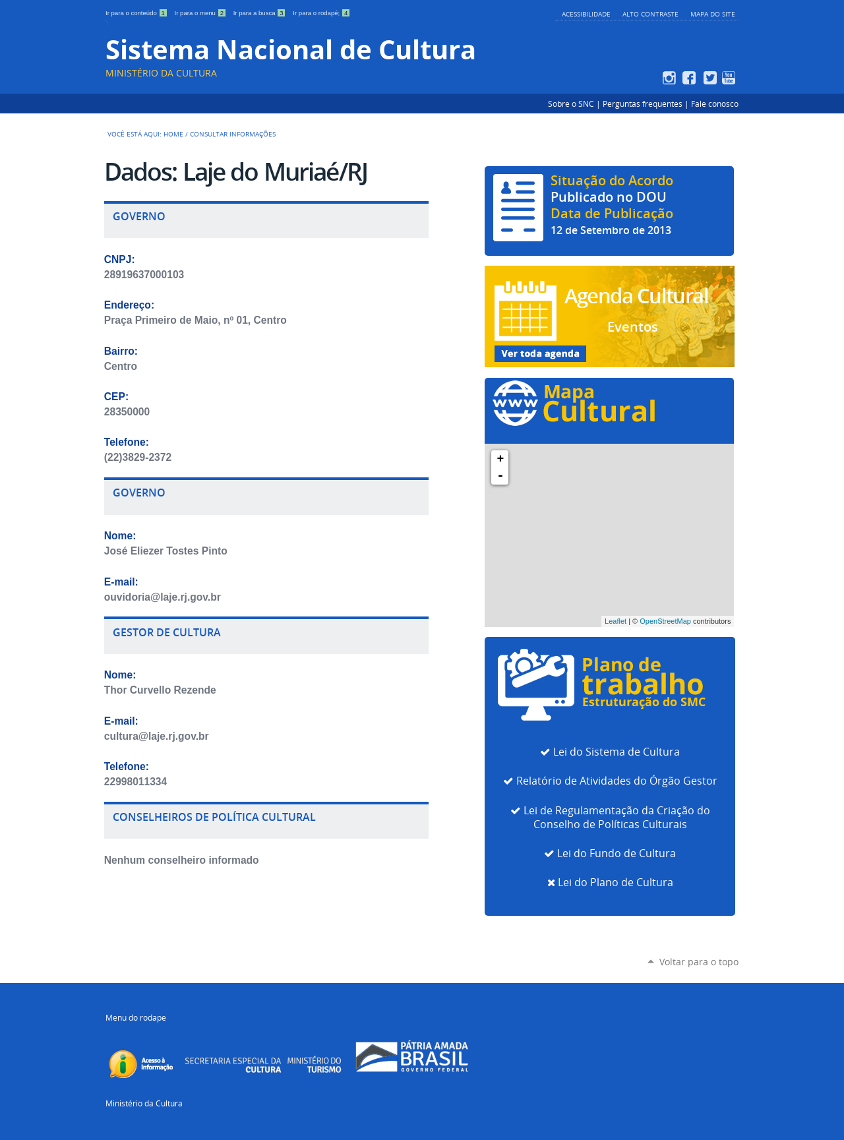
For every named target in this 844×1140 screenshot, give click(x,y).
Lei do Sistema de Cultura (616, 752)
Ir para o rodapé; (321, 12)
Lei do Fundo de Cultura (616, 853)
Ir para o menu (201, 12)
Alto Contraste (650, 13)
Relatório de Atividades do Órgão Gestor (616, 781)
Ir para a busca (260, 12)
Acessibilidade (586, 13)
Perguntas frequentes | (647, 103)
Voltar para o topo (698, 961)
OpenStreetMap (665, 621)
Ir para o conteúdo (137, 12)
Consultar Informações (233, 133)
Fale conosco (714, 103)
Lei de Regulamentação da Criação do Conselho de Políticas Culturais (617, 817)
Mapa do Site (712, 13)
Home (173, 133)
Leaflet (615, 621)
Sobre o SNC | (575, 103)
